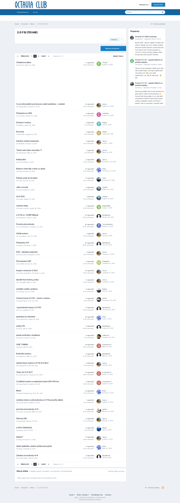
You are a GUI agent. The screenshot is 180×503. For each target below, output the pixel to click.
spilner (104, 409)
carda (21, 199)
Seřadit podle (118, 56)
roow (20, 162)
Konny (140, 88)
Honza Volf (22, 255)
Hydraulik (22, 421)
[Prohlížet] (136, 12)
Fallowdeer (23, 153)
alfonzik (21, 134)
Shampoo (22, 218)
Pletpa (21, 125)
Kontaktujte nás (97, 495)
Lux (20, 310)
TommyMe (22, 282)
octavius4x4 (23, 319)
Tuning (21, 292)
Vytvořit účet (158, 5)
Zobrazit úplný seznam (116, 471)
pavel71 (140, 39)
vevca (104, 104)
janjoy (21, 245)
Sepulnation (23, 107)
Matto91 (21, 144)
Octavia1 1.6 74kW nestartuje (146, 37)
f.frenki (21, 65)
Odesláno (152, 39)
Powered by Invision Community (90, 499)
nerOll (104, 298)
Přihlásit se (144, 5)
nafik (20, 338)
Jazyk (72, 495)
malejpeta (105, 261)
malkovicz (105, 335)
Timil (20, 181)
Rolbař (104, 289)
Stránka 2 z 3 (58, 56)
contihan (22, 116)
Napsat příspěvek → (113, 48)
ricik (20, 329)
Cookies (108, 495)
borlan (140, 64)
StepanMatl (106, 206)
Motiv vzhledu (83, 495)
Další (43, 56)
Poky (20, 171)
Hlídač (104, 132)
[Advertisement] (70, 84)
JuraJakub (22, 236)
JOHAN (104, 187)
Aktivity (35, 12)
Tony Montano (24, 227)
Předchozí (25, 56)
